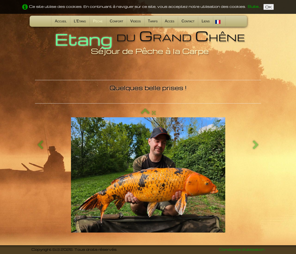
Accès (169, 21)
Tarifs (153, 21)
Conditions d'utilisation (242, 249)
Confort (116, 21)
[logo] (148, 42)
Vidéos (135, 21)
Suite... (254, 6)
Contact (188, 21)
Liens (206, 21)
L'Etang (80, 21)
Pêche (98, 21)
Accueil (61, 21)
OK (268, 7)
